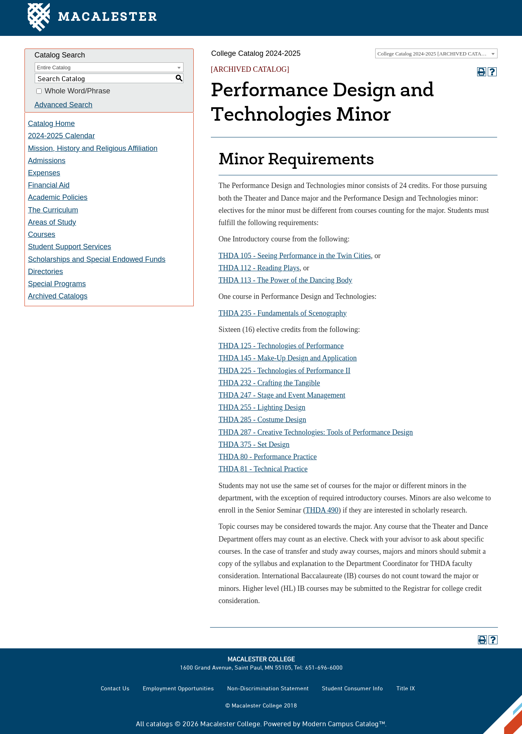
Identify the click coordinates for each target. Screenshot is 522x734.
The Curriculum (53, 210)
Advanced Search (64, 105)
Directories (45, 272)
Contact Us (115, 688)
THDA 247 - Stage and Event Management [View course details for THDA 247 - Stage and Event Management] (282, 395)
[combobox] (436, 53)
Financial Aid (49, 185)
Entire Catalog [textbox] (54, 67)
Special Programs (57, 284)
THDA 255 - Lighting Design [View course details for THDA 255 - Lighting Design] (262, 407)
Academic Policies (58, 197)
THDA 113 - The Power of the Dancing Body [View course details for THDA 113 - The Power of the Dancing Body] (285, 280)
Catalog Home (51, 123)
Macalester (93, 18)
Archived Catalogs (58, 296)
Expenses (44, 173)
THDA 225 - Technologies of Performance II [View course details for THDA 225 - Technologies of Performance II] (284, 371)
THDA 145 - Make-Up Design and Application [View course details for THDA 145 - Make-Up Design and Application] (288, 358)
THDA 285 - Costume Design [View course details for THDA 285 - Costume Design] (262, 420)
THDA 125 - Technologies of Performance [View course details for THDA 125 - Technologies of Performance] (281, 346)
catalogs (159, 723)
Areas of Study (52, 222)
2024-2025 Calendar (61, 136)
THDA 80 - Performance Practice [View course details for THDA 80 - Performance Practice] (268, 457)
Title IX (405, 688)
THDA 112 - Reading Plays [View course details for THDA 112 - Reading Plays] (259, 268)
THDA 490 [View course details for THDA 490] (321, 510)
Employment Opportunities (178, 688)
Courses (41, 234)
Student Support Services (69, 247)
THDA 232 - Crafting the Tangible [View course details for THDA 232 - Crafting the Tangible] (269, 383)
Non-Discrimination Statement (268, 688)
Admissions (47, 161)
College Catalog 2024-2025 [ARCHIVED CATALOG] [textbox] (436, 54)
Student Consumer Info (352, 688)
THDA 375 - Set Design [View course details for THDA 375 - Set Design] (254, 444)
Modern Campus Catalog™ (343, 723)
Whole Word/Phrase (78, 91)
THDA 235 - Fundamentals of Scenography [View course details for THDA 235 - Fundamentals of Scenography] (283, 313)
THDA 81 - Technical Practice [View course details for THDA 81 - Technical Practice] (263, 469)
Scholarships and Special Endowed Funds (97, 259)
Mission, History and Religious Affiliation (93, 148)
